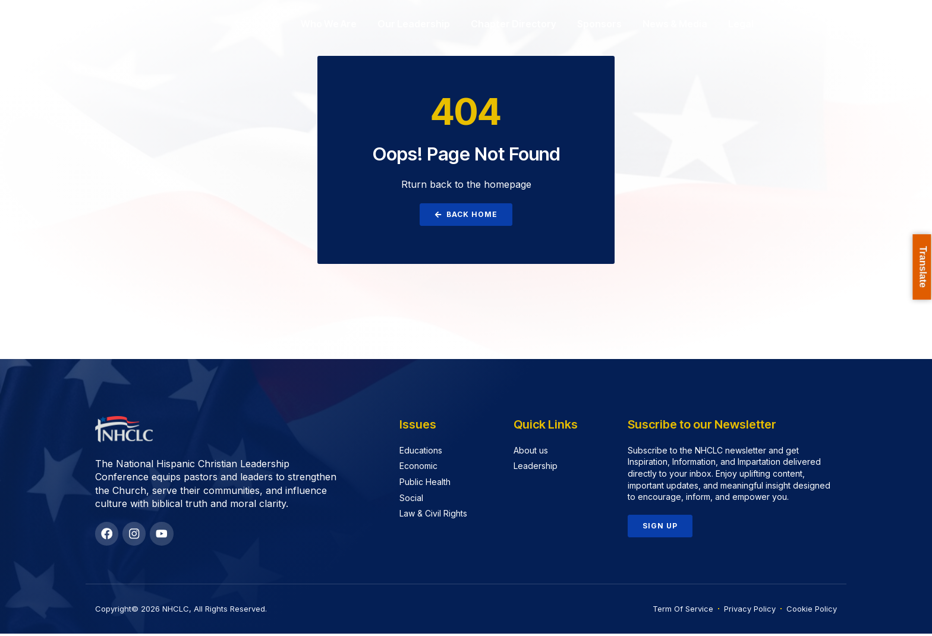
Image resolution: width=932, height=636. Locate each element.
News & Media (675, 24)
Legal (741, 24)
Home (266, 24)
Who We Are (329, 24)
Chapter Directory (513, 24)
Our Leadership (413, 24)
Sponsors (599, 24)
